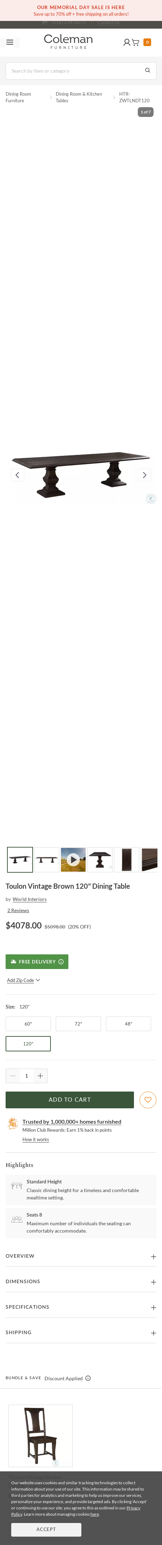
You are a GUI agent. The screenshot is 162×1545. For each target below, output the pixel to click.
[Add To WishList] (148, 1100)
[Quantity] (27, 1076)
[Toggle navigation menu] (10, 42)
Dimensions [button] (23, 1281)
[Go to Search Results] (147, 70)
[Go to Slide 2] (46, 859)
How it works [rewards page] (35, 1139)
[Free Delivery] (37, 961)
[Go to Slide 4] (100, 859)
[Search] (81, 70)
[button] (127, 42)
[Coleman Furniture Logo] (68, 42)
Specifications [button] (27, 1307)
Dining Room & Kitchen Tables (79, 97)
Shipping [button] (19, 1332)
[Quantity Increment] (40, 1076)
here (94, 1514)
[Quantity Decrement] (13, 1076)
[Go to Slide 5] (126, 859)
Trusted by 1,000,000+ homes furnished (71, 1121)
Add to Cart (70, 1100)
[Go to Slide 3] (73, 859)
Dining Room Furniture (18, 97)
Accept (46, 1530)
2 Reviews (18, 910)
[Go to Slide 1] (20, 859)
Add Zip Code (23, 980)
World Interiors (30, 899)
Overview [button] (20, 1256)
